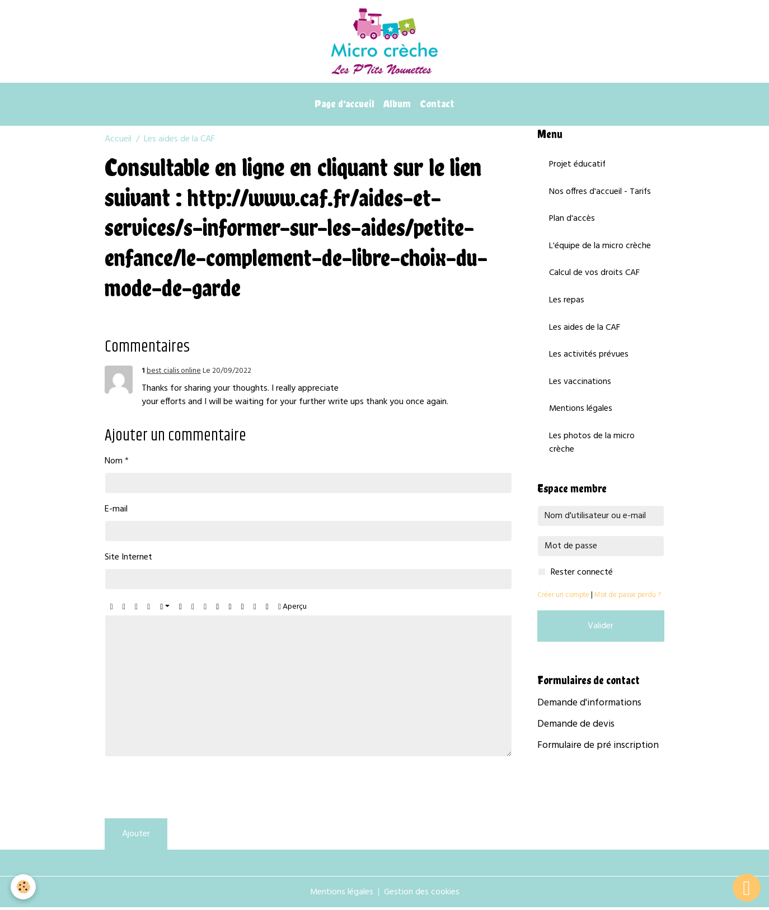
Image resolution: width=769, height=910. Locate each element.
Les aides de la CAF (584, 331)
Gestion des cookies (422, 894)
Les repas (566, 304)
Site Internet (128, 559)
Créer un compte (563, 600)
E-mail (116, 511)
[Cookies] (23, 886)
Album (397, 105)
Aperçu (292, 609)
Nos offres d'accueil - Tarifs (600, 194)
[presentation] (190, 790)
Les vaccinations (580, 386)
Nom (114, 463)
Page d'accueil (344, 105)
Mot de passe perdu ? (627, 600)
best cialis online (174, 373)
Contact (437, 105)
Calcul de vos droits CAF (594, 276)
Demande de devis (576, 729)
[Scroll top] (747, 888)
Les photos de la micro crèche (592, 448)
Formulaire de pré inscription (598, 750)
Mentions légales (581, 413)
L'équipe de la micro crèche (600, 249)
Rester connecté (582, 577)
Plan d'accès (572, 222)
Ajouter (136, 836)
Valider (600, 631)
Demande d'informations (589, 708)
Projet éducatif (578, 167)
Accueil (118, 141)
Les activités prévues (589, 359)
